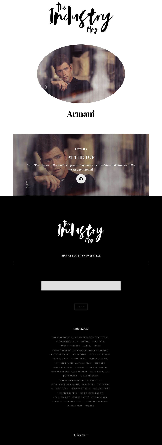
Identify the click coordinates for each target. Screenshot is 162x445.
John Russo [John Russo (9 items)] (70, 376)
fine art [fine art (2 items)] (100, 363)
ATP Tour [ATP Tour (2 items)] (99, 341)
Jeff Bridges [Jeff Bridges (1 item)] (79, 371)
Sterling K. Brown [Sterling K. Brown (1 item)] (92, 393)
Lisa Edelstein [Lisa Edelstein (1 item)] (90, 376)
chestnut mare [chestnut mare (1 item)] (60, 354)
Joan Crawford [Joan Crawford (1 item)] (100, 371)
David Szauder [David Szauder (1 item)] (99, 359)
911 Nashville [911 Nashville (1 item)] (61, 337)
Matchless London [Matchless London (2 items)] (71, 380)
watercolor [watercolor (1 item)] (75, 406)
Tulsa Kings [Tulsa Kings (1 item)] (99, 397)
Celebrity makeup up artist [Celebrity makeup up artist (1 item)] (91, 350)
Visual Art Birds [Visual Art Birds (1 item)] (98, 401)
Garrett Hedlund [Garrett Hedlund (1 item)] (86, 367)
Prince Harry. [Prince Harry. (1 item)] (60, 389)
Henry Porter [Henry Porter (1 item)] (60, 371)
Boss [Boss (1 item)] (98, 346)
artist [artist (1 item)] (86, 341)
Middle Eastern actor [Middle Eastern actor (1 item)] (65, 384)
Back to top (81, 434)
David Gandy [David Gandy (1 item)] (79, 359)
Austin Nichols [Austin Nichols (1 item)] (70, 346)
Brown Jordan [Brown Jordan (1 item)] (62, 350)
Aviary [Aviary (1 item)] (87, 346)
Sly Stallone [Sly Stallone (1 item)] (102, 389)
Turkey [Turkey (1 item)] (58, 401)
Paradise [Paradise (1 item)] (104, 384)
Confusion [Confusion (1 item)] (80, 354)
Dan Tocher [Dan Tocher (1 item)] (61, 359)
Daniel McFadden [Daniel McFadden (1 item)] (100, 354)
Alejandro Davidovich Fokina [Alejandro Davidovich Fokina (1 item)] (90, 337)
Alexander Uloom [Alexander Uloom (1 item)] (67, 341)
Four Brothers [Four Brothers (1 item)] (63, 367)
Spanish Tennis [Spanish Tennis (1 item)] (68, 393)
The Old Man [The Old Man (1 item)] (62, 397)
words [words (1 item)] (90, 406)
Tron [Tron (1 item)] (76, 397)
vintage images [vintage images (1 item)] (74, 401)
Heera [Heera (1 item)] (104, 367)
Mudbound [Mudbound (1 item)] (89, 384)
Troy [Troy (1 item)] (86, 397)
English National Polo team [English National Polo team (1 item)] (74, 363)
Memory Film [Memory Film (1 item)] (94, 380)
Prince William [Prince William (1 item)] (81, 389)
